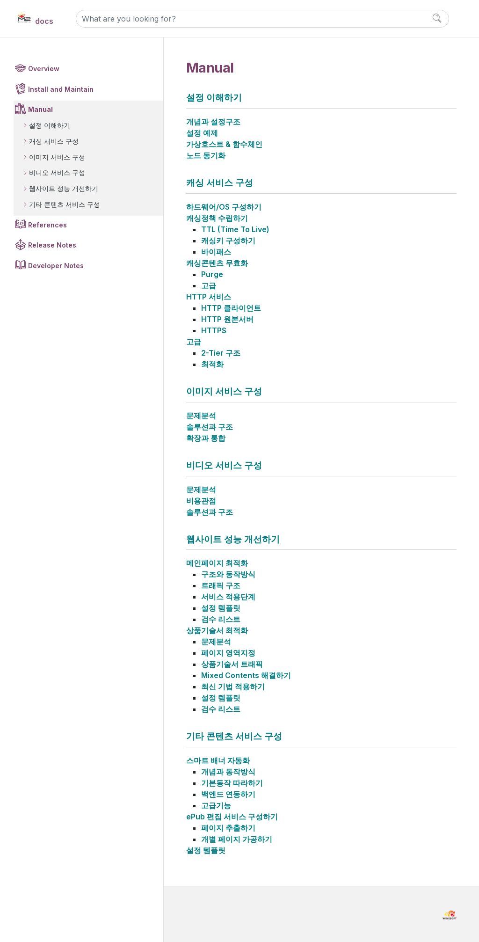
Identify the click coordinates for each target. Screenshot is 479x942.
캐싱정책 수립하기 (217, 218)
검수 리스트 (220, 619)
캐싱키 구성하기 (228, 240)
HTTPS (213, 330)
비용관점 (201, 500)
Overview (43, 69)
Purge (212, 274)
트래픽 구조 (220, 585)
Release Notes (52, 245)
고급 (208, 285)
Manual (40, 109)
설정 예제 (202, 133)
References (47, 225)
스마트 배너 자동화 (218, 760)
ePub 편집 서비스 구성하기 (232, 816)
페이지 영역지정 (228, 652)
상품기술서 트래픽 (232, 664)
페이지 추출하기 (228, 827)
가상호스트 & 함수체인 (224, 144)
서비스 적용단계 (228, 596)
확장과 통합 (205, 438)
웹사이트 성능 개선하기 (63, 188)
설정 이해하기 (49, 125)
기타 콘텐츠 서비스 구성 (64, 204)
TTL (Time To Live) (235, 229)
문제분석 (201, 415)
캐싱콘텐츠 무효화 (217, 263)
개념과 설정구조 (213, 121)
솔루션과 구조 (209, 426)
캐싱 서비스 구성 (54, 141)
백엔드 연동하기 (228, 794)
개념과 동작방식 (228, 771)
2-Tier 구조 (220, 353)
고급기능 (216, 805)
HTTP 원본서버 (227, 319)
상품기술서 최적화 (217, 630)
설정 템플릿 (220, 608)
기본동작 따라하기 (232, 783)
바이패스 (216, 251)
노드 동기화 (205, 155)
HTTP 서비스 (208, 296)
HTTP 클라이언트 (231, 308)
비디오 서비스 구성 (57, 172)
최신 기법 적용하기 (233, 686)
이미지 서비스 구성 (57, 157)
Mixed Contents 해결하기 (246, 675)
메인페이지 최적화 (217, 563)
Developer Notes (56, 266)
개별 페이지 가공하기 (236, 839)
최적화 (212, 364)
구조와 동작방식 (228, 574)
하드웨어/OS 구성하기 (223, 207)
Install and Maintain (61, 89)
